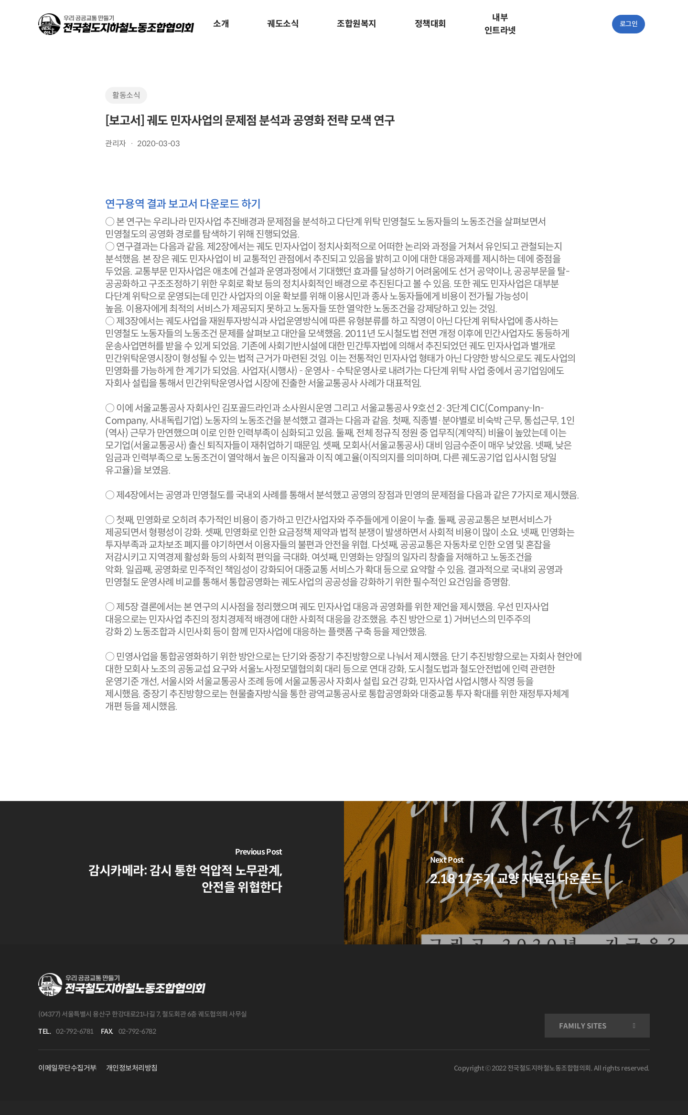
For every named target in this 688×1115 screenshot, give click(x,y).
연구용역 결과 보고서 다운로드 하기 (183, 204)
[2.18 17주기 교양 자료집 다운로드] (516, 872)
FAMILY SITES (582, 1025)
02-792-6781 (75, 1031)
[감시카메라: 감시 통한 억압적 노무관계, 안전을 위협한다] (172, 872)
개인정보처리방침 (132, 1067)
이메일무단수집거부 (67, 1067)
